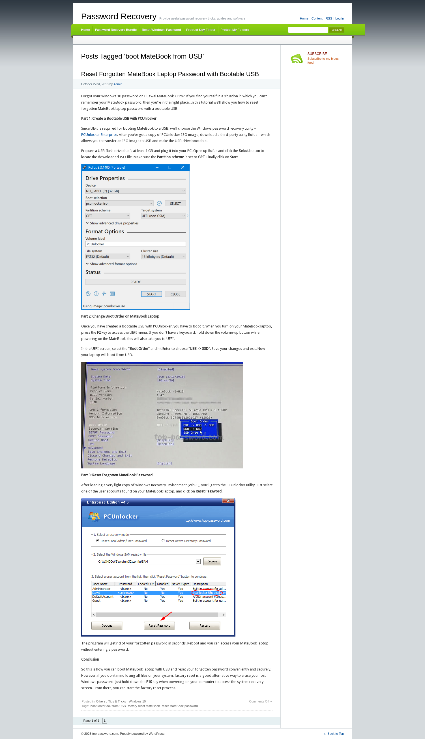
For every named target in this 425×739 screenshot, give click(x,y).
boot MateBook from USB (108, 706)
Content (317, 18)
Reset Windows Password (161, 29)
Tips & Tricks (117, 701)
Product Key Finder (200, 29)
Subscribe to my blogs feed (326, 58)
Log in (339, 18)
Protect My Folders (234, 29)
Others (100, 701)
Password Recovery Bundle (116, 29)
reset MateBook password (180, 706)
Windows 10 (137, 701)
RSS (329, 18)
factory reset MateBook (144, 706)
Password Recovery (119, 16)
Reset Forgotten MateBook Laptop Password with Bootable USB (170, 74)
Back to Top (335, 733)
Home (304, 18)
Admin (117, 84)
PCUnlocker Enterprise (99, 134)
